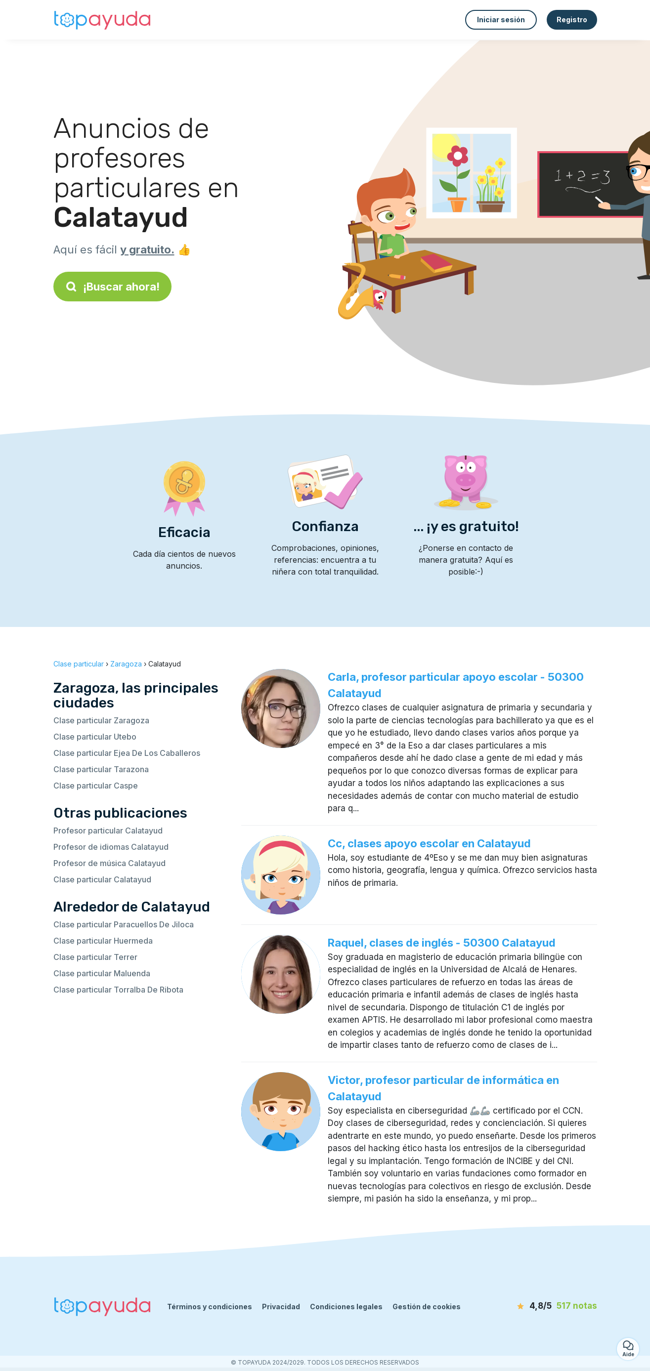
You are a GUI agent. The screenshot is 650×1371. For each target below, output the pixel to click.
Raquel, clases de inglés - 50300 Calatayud (442, 942)
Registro (572, 19)
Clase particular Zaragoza (101, 720)
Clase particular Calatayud (102, 879)
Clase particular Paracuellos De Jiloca (123, 924)
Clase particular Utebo (94, 737)
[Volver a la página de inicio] (102, 20)
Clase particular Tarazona (101, 769)
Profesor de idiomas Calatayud (111, 847)
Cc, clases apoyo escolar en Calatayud (429, 843)
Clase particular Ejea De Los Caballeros (126, 753)
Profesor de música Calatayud (109, 863)
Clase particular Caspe (95, 785)
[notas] (540, 1306)
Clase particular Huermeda (103, 941)
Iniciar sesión (501, 19)
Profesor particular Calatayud (108, 830)
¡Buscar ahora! (112, 286)
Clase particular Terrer (95, 957)
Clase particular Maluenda (101, 973)
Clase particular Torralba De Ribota (118, 990)
